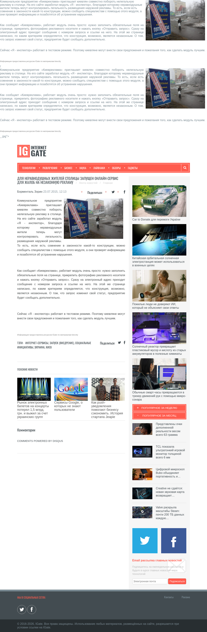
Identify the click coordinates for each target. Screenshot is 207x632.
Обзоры (114, 168)
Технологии (28, 168)
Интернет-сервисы (36, 343)
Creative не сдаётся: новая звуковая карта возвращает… (170, 492)
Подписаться (177, 581)
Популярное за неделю (159, 407)
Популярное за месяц (159, 415)
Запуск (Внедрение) (62, 343)
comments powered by (40, 424)
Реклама (186, 597)
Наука (81, 168)
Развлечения (48, 168)
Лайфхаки (97, 168)
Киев (49, 347)
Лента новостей (88, 182)
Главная (108, 182)
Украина (40, 347)
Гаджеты (131, 168)
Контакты (169, 597)
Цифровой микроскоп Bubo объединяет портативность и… (170, 473)
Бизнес (66, 168)
